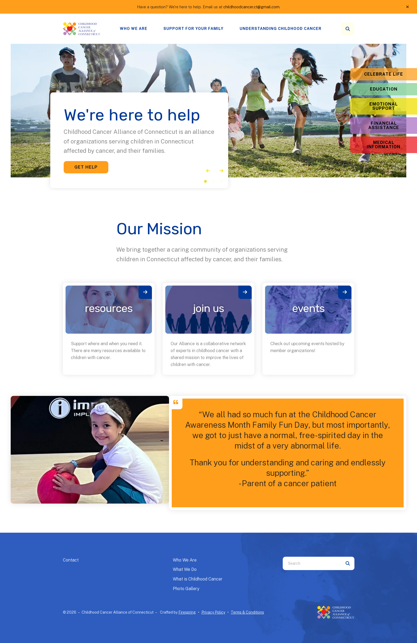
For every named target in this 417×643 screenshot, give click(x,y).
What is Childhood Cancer (198, 579)
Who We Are (133, 28)
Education (383, 89)
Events (308, 308)
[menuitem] (133, 28)
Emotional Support (383, 106)
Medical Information (383, 144)
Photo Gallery (186, 588)
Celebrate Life (383, 74)
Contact (71, 560)
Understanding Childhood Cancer (281, 28)
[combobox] (312, 563)
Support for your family (193, 28)
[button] (407, 7)
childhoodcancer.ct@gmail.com (251, 7)
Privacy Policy (213, 612)
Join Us (208, 308)
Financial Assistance (383, 125)
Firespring (187, 612)
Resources (108, 308)
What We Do (185, 569)
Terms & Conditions (247, 612)
